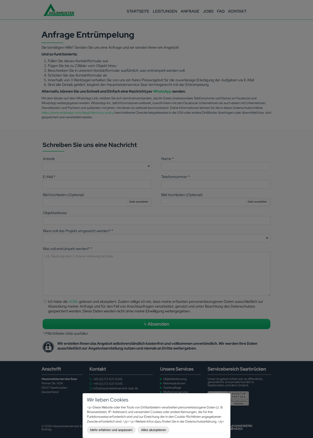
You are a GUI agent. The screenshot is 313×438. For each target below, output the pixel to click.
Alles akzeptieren (153, 430)
